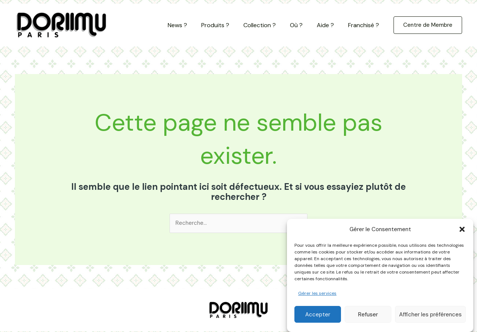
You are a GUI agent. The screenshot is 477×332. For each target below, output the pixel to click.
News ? (189, 25)
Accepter (317, 318)
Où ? (302, 25)
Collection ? (267, 25)
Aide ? (328, 25)
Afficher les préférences (430, 318)
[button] (462, 232)
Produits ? (225, 25)
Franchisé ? (364, 25)
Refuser (368, 318)
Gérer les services (317, 297)
